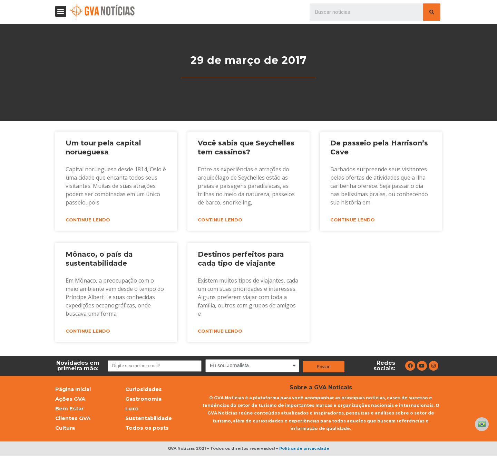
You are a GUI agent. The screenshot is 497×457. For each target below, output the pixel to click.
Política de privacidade (304, 450)
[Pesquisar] (431, 12)
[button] (60, 11)
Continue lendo (88, 220)
